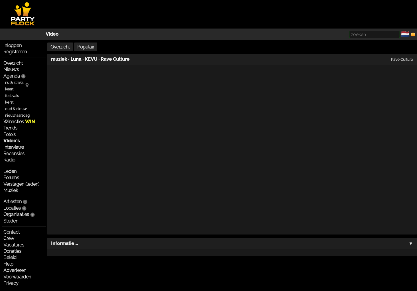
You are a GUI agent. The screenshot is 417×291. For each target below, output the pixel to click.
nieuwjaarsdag (17, 115)
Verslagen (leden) (21, 184)
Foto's (9, 134)
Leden (10, 171)
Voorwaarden (17, 277)
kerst (9, 102)
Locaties (12, 208)
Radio (9, 160)
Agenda (11, 76)
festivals (12, 96)
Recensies (14, 153)
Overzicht (13, 63)
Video (52, 34)
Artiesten (12, 201)
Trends (10, 128)
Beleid (10, 257)
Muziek (10, 190)
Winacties (19, 121)
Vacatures (13, 245)
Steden (10, 221)
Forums (11, 177)
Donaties (12, 251)
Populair (85, 47)
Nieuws (11, 69)
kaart (9, 89)
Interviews (13, 147)
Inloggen (12, 45)
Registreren (15, 51)
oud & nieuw (16, 109)
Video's (11, 141)
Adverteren (14, 270)
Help (8, 264)
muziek (59, 59)
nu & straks (14, 82)
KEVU (91, 59)
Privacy (11, 283)
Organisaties (16, 214)
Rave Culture (115, 59)
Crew (8, 238)
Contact (11, 232)
